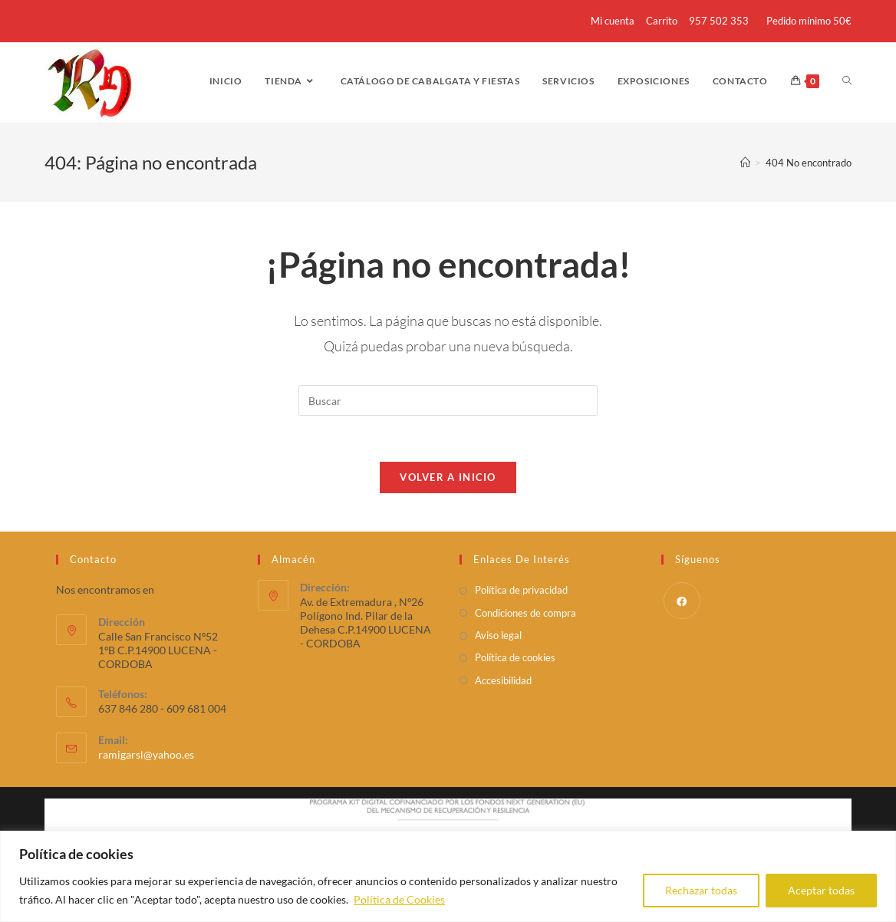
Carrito (661, 21)
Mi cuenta (612, 21)
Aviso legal (498, 635)
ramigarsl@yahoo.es (146, 754)
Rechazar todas (701, 890)
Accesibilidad (503, 680)
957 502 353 (719, 21)
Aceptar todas (821, 890)
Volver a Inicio (448, 477)
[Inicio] (745, 162)
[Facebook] (682, 600)
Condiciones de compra (525, 613)
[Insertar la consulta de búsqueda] (448, 400)
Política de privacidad (521, 590)
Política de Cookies (399, 899)
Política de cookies (515, 657)
